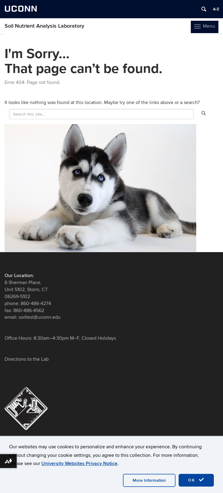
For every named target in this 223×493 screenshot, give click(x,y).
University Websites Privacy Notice (79, 463)
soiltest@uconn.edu (39, 317)
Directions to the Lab (27, 359)
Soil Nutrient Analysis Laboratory (44, 26)
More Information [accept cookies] (149, 480)
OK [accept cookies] (196, 480)
